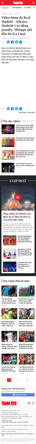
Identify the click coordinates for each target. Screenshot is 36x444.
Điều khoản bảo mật (19, 434)
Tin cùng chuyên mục (16, 281)
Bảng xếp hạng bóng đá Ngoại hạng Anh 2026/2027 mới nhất (26, 347)
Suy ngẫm (27, 7)
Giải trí (11, 13)
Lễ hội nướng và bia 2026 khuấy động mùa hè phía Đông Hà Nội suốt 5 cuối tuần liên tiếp (24, 128)
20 (27, 380)
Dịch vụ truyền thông (7, 434)
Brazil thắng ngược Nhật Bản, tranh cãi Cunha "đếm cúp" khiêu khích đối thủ (8, 324)
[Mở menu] (2, 3)
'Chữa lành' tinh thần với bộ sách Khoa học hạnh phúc (25, 139)
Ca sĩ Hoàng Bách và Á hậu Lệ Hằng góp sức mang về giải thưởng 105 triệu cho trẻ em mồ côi (25, 154)
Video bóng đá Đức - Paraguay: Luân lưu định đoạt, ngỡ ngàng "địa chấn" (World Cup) (26, 324)
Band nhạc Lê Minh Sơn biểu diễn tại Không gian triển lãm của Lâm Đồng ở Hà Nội (25, 252)
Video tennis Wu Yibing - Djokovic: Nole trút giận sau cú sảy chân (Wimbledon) (9, 347)
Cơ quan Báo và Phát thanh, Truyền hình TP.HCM (14, 422)
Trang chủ (4, 13)
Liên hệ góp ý (29, 434)
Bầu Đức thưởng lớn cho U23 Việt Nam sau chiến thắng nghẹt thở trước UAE (25, 239)
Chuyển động (17, 7)
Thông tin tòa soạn (6, 421)
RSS (3, 436)
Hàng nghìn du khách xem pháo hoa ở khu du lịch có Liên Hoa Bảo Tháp (17, 216)
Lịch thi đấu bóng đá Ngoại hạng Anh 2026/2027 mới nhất (8, 369)
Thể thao (17, 13)
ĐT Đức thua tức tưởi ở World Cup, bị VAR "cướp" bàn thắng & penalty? (26, 301)
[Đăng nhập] (33, 3)
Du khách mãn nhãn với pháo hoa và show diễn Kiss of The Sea (25, 265)
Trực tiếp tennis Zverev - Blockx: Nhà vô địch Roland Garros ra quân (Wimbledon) (9, 301)
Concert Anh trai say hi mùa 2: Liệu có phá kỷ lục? (25, 164)
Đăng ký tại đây (21, 395)
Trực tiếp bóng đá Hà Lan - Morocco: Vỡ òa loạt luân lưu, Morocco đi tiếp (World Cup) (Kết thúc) (26, 369)
